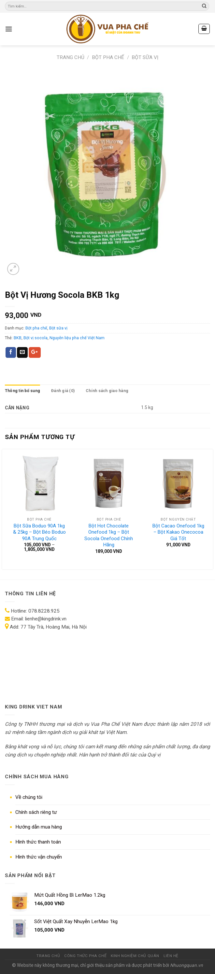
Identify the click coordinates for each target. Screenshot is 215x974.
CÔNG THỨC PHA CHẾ (85, 955)
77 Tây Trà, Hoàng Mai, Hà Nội (53, 627)
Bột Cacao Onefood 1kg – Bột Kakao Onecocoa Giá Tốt (178, 532)
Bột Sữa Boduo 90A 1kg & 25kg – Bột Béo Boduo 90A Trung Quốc (39, 532)
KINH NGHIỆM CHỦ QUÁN (135, 955)
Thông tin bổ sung (22, 390)
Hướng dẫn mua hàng (38, 827)
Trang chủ (70, 57)
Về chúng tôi (28, 797)
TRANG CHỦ (48, 955)
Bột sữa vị (145, 57)
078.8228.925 (44, 611)
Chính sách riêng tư (36, 812)
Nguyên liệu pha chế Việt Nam (77, 338)
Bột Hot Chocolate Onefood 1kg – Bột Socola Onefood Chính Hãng (108, 535)
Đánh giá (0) (63, 390)
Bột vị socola (35, 338)
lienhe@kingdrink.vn (45, 619)
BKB (18, 338)
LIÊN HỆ (171, 955)
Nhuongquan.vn (186, 965)
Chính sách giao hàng (107, 390)
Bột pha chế (108, 57)
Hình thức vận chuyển (38, 857)
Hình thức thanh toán (38, 842)
